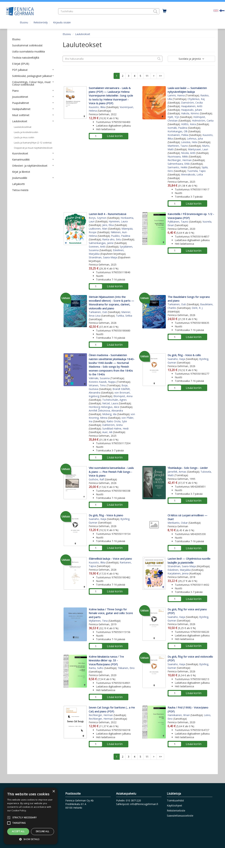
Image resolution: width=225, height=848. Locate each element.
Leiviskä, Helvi (189, 142)
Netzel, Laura (110, 403)
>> (160, 75)
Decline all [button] (42, 831)
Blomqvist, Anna (122, 396)
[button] (155, 11)
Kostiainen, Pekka (178, 135)
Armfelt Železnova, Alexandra (106, 410)
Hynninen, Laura (118, 221)
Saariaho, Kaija (176, 359)
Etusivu (24, 22)
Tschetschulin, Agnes (114, 399)
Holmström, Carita (202, 120)
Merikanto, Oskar (178, 522)
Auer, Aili (107, 432)
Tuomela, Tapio (196, 171)
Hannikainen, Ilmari (179, 715)
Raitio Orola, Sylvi (117, 421)
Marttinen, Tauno (178, 145)
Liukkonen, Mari (98, 228)
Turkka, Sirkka (124, 315)
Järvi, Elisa (108, 225)
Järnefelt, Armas (177, 471)
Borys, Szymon (97, 218)
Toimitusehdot (175, 800)
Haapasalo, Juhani (191, 109)
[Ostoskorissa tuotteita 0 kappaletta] (164, 11)
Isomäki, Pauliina (177, 127)
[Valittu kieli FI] (222, 10)
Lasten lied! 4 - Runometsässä (107, 214)
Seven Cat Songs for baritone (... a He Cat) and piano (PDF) (112, 709)
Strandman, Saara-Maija (103, 257)
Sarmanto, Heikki (177, 167)
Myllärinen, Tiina (98, 620)
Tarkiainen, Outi (98, 312)
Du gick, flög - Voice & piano (106, 515)
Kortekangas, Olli (177, 131)
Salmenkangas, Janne (101, 243)
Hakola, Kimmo (190, 113)
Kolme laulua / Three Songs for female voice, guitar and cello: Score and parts (111, 613)
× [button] (53, 791)
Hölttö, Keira (188, 124)
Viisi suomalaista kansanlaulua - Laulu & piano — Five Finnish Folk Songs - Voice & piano (111, 471)
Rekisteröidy (40, 22)
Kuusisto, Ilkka (97, 107)
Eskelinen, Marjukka (179, 570)
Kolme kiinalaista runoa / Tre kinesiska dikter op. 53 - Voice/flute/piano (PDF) (106, 660)
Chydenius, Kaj (196, 99)
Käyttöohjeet (174, 805)
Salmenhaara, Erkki (179, 163)
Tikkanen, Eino (126, 668)
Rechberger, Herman (180, 160)
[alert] (31, 816)
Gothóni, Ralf (96, 479)
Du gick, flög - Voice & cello (184, 355)
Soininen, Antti (97, 246)
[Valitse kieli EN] (216, 10)
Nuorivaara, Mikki (178, 156)
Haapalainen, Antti (191, 106)
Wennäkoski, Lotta (192, 174)
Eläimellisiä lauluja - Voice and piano (110, 558)
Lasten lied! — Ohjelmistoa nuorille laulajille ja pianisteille (189, 560)
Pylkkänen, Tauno (178, 221)
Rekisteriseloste (176, 810)
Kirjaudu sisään (62, 22)
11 (147, 75)
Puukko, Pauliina (120, 235)
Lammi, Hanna (176, 95)
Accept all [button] (18, 831)
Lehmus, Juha (195, 138)
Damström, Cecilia (192, 102)
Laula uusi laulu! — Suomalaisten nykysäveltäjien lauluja (187, 89)
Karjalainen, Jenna (178, 573)
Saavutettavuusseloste (180, 815)
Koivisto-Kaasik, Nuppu (102, 381)
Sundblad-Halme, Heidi (115, 428)
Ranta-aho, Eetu (111, 239)
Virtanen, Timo (97, 385)
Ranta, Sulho (96, 668)
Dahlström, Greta (112, 425)
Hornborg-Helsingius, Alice (104, 407)
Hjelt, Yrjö (173, 117)
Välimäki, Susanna (99, 378)
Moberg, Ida (109, 414)
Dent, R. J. (197, 308)
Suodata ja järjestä (191, 58)
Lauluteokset (82, 34)
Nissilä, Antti (188, 153)
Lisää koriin (115, 136)
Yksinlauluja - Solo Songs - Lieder (188, 468)
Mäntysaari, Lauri (198, 149)
